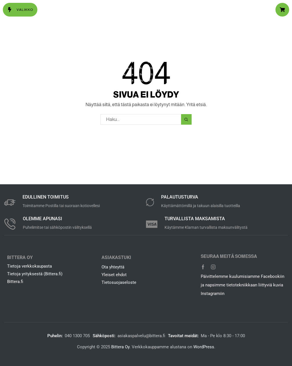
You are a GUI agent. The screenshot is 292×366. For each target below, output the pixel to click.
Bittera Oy (120, 346)
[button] (20, 10)
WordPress (203, 346)
